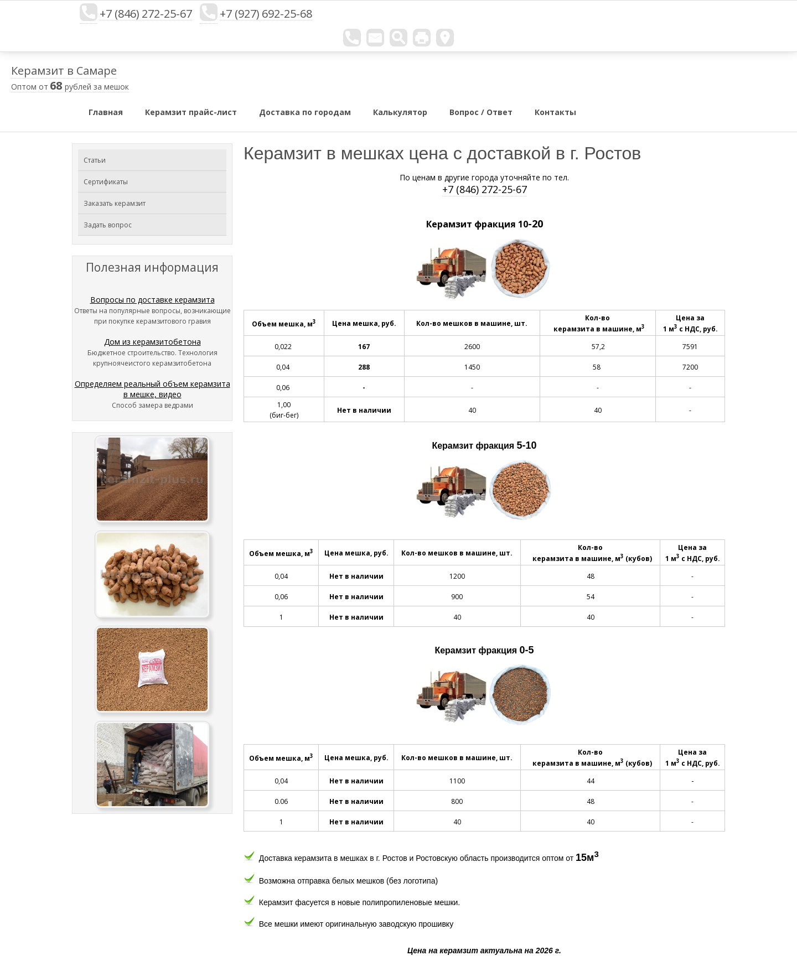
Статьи (95, 160)
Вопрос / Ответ (481, 112)
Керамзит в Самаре (64, 70)
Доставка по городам (305, 112)
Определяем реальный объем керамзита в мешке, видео (152, 388)
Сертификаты (106, 181)
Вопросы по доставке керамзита (152, 299)
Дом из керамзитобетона (152, 341)
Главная (106, 112)
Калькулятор (400, 112)
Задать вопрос (108, 225)
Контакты (555, 112)
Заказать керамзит (115, 203)
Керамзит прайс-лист (191, 112)
